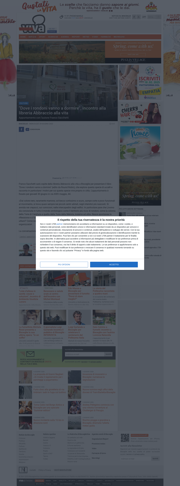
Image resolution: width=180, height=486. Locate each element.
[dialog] (90, 243)
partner (60, 224)
